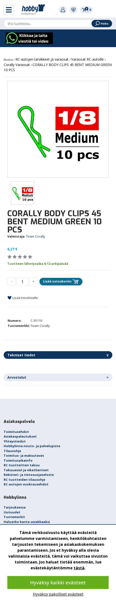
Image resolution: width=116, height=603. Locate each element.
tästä (79, 568)
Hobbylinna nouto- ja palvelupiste (32, 446)
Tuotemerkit (14, 517)
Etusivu (9, 59)
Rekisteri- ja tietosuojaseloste (29, 474)
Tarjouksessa (15, 507)
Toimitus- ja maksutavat (24, 455)
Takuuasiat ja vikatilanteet (26, 470)
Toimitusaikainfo (18, 460)
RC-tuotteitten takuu (22, 465)
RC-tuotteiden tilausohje (24, 479)
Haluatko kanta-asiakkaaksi (27, 522)
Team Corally (35, 236)
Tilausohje (12, 451)
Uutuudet (12, 512)
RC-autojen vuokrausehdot (26, 484)
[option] (58, 129)
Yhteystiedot (15, 441)
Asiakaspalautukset (20, 436)
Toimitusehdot (16, 431)
